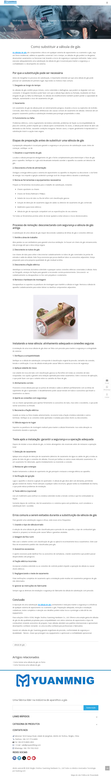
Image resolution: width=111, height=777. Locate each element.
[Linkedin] (19, 758)
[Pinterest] (34, 758)
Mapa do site (76, 775)
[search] (48, 707)
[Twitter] (24, 758)
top (107, 768)
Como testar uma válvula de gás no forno (29, 662)
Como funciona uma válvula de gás (27, 665)
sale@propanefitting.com (31, 745)
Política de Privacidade (89, 775)
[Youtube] (29, 758)
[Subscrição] (90, 707)
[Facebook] (14, 758)
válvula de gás (19, 645)
